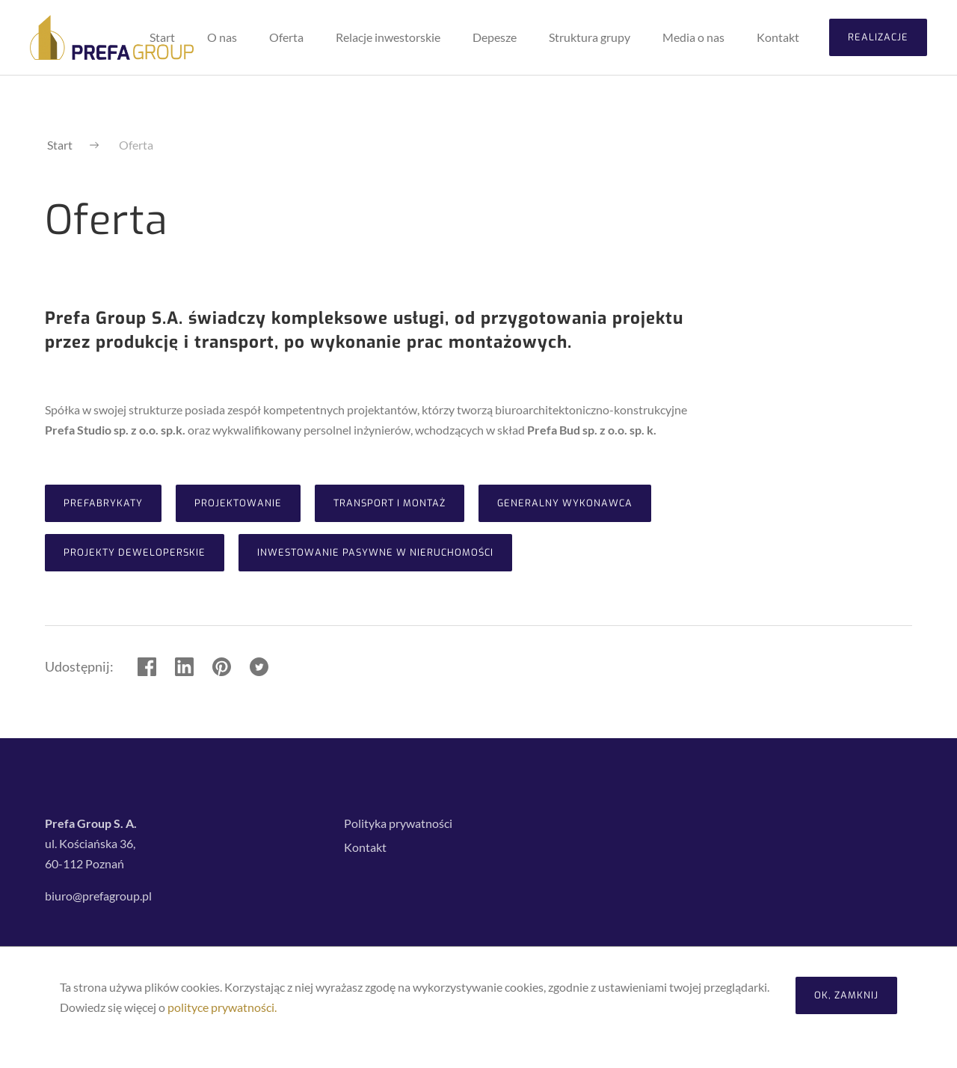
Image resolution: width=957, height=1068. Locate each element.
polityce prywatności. (222, 1007)
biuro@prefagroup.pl (98, 896)
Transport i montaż (389, 503)
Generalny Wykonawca (565, 503)
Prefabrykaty (103, 503)
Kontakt (365, 847)
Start (60, 145)
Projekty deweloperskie (135, 552)
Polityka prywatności (398, 823)
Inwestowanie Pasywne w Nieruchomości (375, 552)
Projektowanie (238, 503)
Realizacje (878, 37)
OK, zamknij (846, 995)
